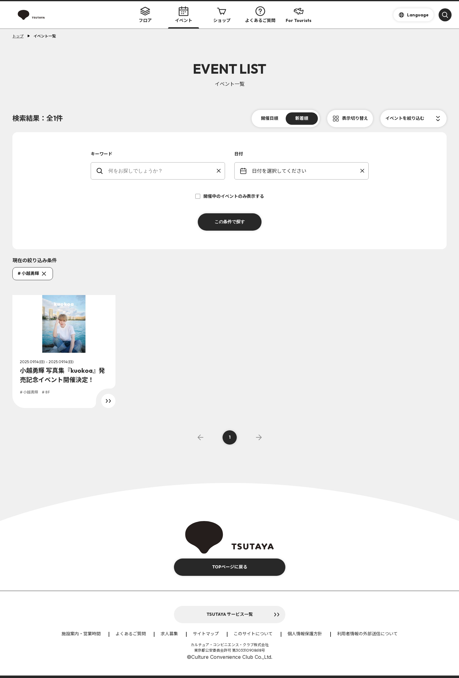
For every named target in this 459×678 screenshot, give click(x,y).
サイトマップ (206, 634)
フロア (145, 14)
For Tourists (298, 14)
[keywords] (161, 171)
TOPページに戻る (229, 567)
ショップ (222, 14)
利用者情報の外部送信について (367, 634)
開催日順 (269, 118)
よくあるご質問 (260, 14)
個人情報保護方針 (305, 634)
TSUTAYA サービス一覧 (229, 614)
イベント (183, 14)
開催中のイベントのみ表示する (229, 196)
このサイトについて (253, 634)
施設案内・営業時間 (81, 634)
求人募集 (169, 634)
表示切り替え (355, 118)
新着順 (301, 118)
